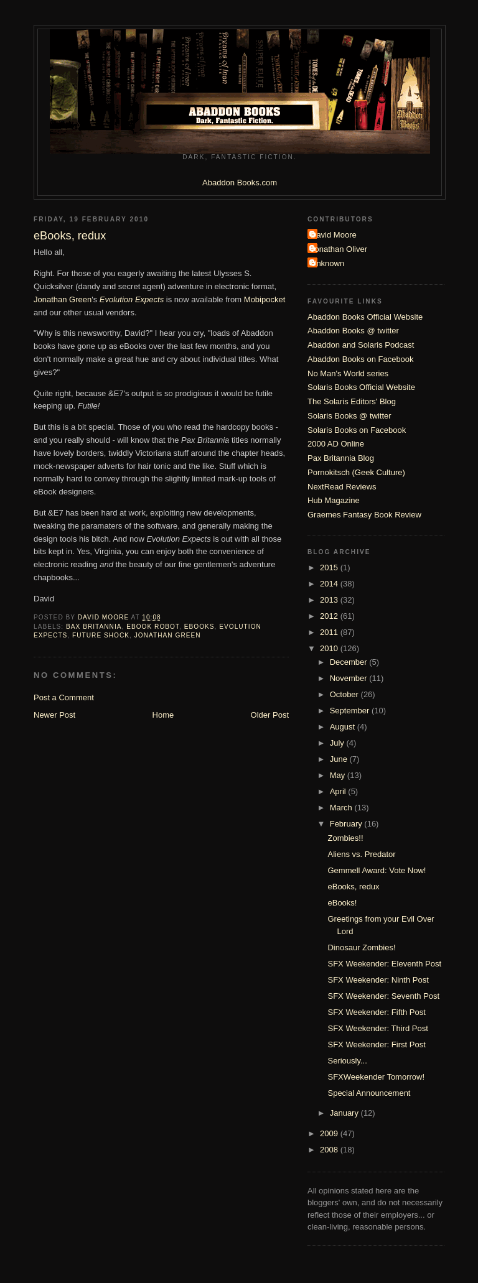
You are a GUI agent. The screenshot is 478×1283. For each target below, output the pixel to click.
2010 (330, 648)
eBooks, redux (353, 886)
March (342, 807)
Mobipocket (264, 299)
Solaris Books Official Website (361, 387)
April (339, 791)
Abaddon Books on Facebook (360, 359)
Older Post (270, 715)
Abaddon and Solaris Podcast (360, 345)
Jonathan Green (62, 299)
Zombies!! (345, 838)
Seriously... (347, 1060)
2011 (330, 632)
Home (163, 715)
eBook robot (152, 626)
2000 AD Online (335, 443)
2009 (330, 1133)
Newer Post (54, 715)
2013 (330, 599)
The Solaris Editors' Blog (351, 401)
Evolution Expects (132, 299)
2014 (330, 583)
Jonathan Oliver (339, 249)
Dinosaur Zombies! (361, 947)
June (340, 759)
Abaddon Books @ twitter (353, 330)
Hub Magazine (333, 500)
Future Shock (100, 635)
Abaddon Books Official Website (365, 317)
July (338, 743)
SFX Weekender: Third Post (377, 1028)
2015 (330, 567)
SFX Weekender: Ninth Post (377, 979)
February (347, 823)
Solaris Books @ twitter (349, 415)
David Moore (334, 234)
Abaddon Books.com (239, 182)
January (345, 1113)
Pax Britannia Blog (340, 458)
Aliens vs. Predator (361, 854)
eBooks (199, 626)
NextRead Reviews (342, 486)
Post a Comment (64, 697)
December (350, 662)
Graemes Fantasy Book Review (364, 514)
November (350, 678)
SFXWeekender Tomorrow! (375, 1077)
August (343, 726)
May (338, 775)
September (351, 710)
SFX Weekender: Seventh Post (383, 996)
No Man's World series (347, 373)
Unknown (327, 263)
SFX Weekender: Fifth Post (376, 1012)
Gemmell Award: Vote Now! (376, 870)
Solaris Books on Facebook (356, 430)
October (345, 694)
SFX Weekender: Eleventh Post (384, 963)
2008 (330, 1149)
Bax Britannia (94, 626)
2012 (330, 616)
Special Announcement (368, 1093)
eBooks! (342, 902)
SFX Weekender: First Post (376, 1044)
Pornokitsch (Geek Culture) (356, 472)
